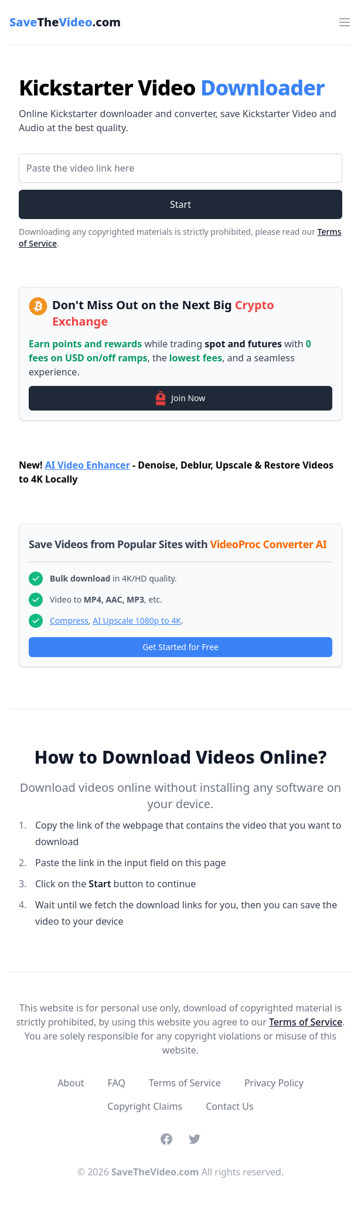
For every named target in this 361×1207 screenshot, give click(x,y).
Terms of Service (305, 1021)
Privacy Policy (274, 1082)
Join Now (181, 398)
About (70, 1082)
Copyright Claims (144, 1106)
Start (180, 204)
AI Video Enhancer (87, 465)
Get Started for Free (180, 646)
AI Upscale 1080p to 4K (137, 620)
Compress (69, 620)
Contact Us (229, 1106)
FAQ (116, 1082)
